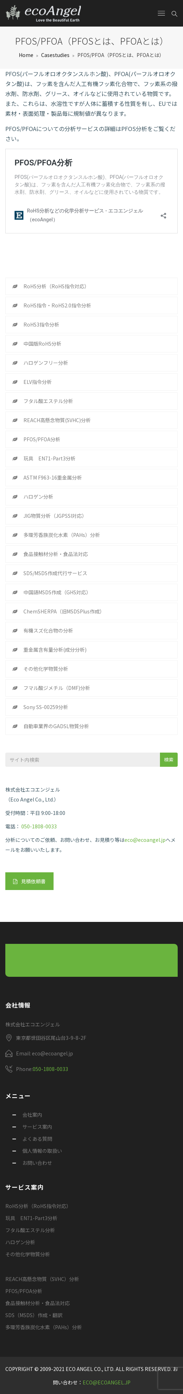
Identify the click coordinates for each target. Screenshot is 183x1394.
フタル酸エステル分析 (48, 400)
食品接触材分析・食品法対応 (55, 553)
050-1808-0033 (39, 826)
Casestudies (55, 54)
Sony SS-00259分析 (45, 706)
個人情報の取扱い (42, 1150)
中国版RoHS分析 (42, 343)
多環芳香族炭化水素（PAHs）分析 (61, 534)
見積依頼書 (29, 881)
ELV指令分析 (37, 381)
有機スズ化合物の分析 (48, 630)
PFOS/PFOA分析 (41, 439)
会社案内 (32, 1114)
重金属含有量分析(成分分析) (55, 649)
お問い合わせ (37, 1162)
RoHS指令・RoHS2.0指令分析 (57, 305)
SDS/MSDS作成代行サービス (55, 573)
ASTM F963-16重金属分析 (52, 477)
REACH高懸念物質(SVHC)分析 (57, 420)
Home (26, 54)
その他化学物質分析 (45, 668)
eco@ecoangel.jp (145, 839)
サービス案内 (37, 1126)
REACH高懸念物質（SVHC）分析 (42, 1278)
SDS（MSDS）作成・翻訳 (33, 1315)
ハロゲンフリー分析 (45, 362)
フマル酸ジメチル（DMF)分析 (56, 687)
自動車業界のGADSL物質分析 (56, 726)
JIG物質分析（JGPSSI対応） (55, 515)
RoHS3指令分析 (41, 324)
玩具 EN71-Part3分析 (49, 458)
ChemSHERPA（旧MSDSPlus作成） (64, 611)
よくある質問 (37, 1138)
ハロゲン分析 (38, 496)
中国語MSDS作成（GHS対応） (57, 592)
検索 (168, 759)
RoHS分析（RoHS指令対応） (56, 286)
